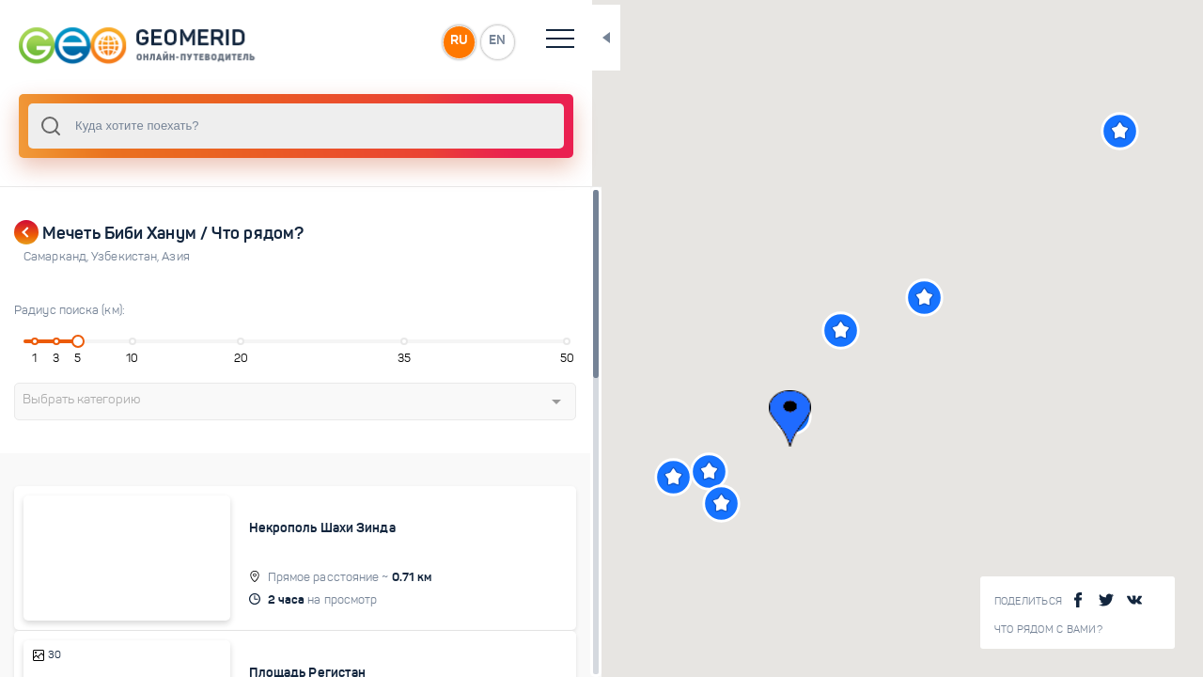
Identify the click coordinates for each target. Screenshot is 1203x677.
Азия (175, 256)
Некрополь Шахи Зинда (289, 527)
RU (373, 41)
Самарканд (57, 256)
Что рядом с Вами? (1048, 629)
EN (412, 41)
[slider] (69, 341)
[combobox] (253, 126)
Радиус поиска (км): (69, 310)
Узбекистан (126, 256)
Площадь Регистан (275, 652)
